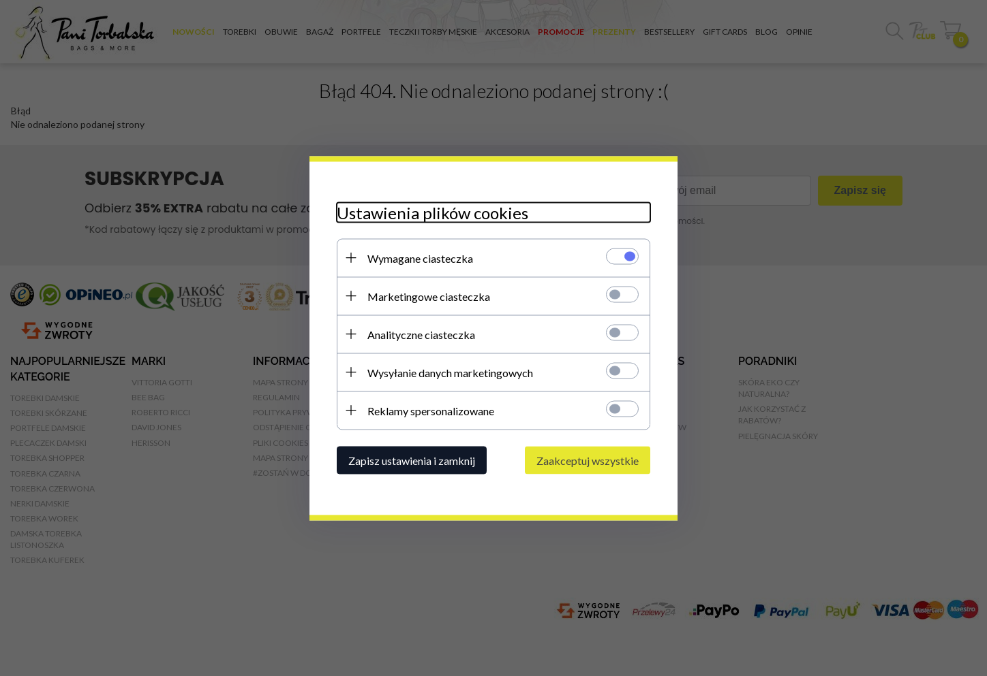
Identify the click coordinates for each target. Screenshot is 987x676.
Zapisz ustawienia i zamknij (411, 459)
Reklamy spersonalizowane (430, 410)
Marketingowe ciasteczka (428, 295)
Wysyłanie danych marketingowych (450, 372)
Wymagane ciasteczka (420, 257)
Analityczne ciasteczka (421, 333)
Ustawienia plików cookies (432, 212)
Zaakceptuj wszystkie (587, 459)
